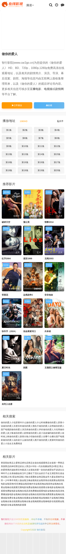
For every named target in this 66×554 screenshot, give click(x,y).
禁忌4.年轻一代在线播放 (37, 466)
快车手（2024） (9, 331)
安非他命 (49, 295)
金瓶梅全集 (25, 501)
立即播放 (17, 105)
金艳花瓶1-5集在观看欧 (26, 477)
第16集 (9, 162)
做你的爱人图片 (31, 440)
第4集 (57, 130)
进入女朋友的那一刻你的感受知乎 (40, 470)
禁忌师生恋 (23, 463)
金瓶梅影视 (35, 498)
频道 (30, 5)
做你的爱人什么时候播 (36, 422)
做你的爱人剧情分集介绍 (21, 436)
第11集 (41, 146)
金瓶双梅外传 (29, 484)
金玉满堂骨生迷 (54, 473)
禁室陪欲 (5, 463)
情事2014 (49, 222)
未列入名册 (7, 404)
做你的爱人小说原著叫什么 (13, 422)
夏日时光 (6, 367)
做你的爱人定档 (46, 426)
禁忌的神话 (10, 466)
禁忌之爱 (13, 463)
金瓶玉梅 (26, 480)
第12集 (57, 146)
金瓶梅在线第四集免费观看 (41, 494)
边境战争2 (28, 295)
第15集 (57, 154)
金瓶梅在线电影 (21, 494)
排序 (60, 121)
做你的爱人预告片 (30, 426)
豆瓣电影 (35, 88)
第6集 (25, 138)
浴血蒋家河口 (29, 331)
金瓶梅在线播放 (23, 498)
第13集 (9, 154)
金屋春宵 (58, 477)
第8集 (57, 138)
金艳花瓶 (41, 477)
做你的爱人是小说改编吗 (40, 433)
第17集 (57, 162)
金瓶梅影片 (46, 498)
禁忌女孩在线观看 (36, 463)
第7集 (41, 138)
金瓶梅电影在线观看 (50, 501)
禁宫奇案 (20, 470)
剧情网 (59, 88)
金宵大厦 (49, 477)
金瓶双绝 (48, 484)
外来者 (48, 331)
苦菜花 (5, 295)
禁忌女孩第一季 (52, 463)
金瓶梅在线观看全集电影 (42, 487)
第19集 (41, 170)
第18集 (9, 170)
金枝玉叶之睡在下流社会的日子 (32, 473)
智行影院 (5, 519)
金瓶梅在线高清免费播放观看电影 (31, 491)
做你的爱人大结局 (51, 429)
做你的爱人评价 (35, 429)
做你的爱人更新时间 (48, 440)
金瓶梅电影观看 (18, 505)
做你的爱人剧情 (21, 433)
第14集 (41, 154)
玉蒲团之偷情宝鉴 (53, 367)
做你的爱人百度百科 (12, 426)
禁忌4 (52, 466)
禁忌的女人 (21, 466)
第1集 (9, 130)
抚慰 (25, 367)
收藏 (49, 105)
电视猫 (48, 88)
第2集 (25, 130)
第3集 (41, 130)
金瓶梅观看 (35, 501)
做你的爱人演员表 (19, 429)
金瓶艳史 (34, 480)
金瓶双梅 (40, 484)
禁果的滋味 (10, 470)
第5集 (9, 138)
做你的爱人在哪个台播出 (44, 436)
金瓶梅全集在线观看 (10, 501)
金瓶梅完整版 (58, 498)
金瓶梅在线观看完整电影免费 (16, 487)
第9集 (9, 146)
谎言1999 (27, 258)
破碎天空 (6, 222)
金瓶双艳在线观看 (47, 480)
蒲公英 (26, 222)
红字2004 (6, 258)
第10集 (25, 146)
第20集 (57, 170)
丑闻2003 (49, 258)
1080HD (23, 121)
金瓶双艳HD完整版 (14, 484)
